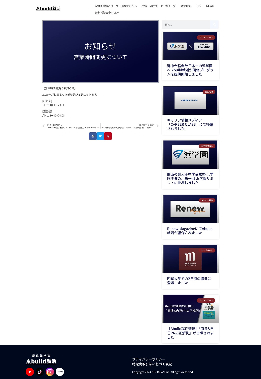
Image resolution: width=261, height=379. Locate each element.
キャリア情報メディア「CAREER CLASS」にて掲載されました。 (190, 124)
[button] (93, 136)
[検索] (214, 24)
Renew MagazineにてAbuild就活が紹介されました (190, 230)
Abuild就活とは (104, 6)
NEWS (210, 6)
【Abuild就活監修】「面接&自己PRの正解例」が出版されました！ (190, 332)
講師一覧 (170, 6)
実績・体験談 (150, 6)
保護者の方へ (129, 6)
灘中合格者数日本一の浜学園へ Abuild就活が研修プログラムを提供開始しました (190, 69)
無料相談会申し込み (107, 12)
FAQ (198, 6)
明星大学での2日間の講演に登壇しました (189, 280)
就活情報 (186, 6)
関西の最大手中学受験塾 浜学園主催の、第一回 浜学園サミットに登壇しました (190, 178)
